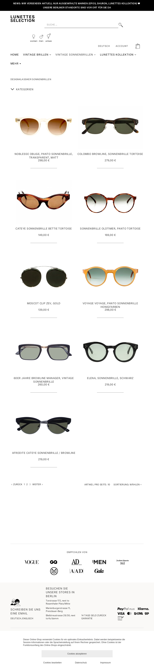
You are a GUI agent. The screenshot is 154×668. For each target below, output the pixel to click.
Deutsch (104, 46)
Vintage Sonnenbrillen (75, 54)
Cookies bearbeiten (52, 662)
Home (14, 55)
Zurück (16, 484)
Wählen (128, 485)
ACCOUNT (122, 46)
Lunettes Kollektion (118, 54)
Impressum (105, 662)
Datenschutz (81, 662)
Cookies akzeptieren (77, 654)
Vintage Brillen (37, 54)
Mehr (15, 63)
